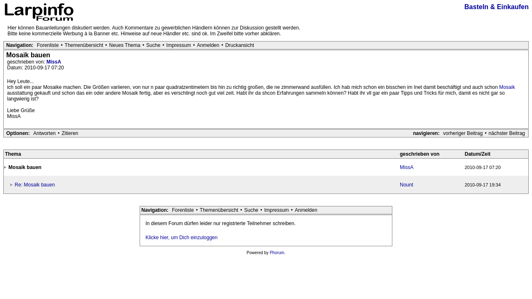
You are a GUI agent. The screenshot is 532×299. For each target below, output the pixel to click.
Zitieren (70, 133)
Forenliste (48, 45)
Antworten (44, 133)
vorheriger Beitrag (463, 133)
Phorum (277, 252)
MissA (54, 62)
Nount (406, 185)
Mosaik (507, 87)
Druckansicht (239, 45)
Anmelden (208, 45)
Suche (153, 45)
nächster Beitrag (507, 133)
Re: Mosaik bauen (35, 185)
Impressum (178, 45)
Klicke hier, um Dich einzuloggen (181, 237)
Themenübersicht (84, 45)
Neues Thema (124, 45)
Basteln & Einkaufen (496, 6)
